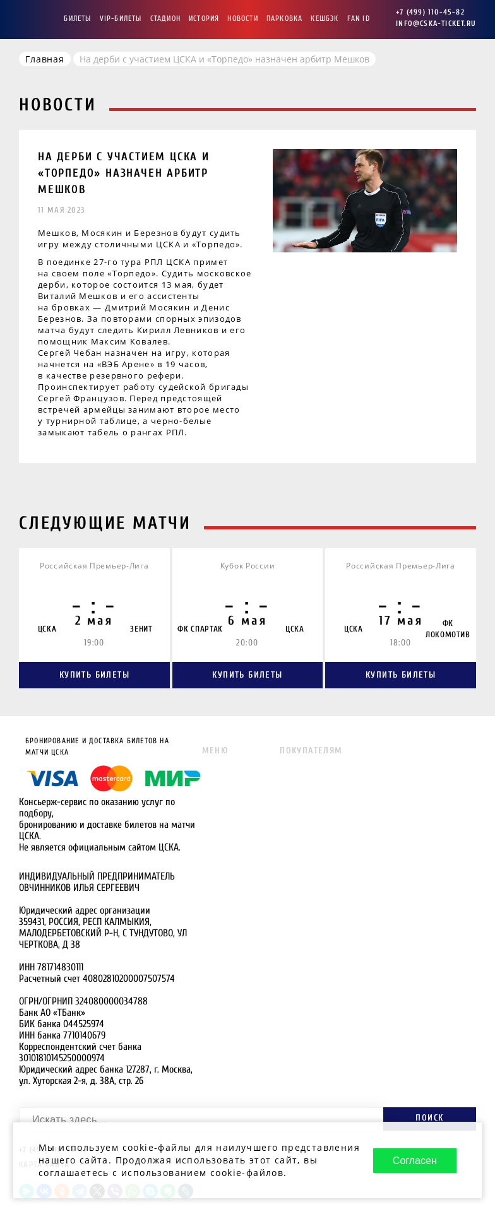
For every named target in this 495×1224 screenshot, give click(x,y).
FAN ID (358, 18)
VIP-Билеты (121, 18)
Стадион (165, 18)
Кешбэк (324, 18)
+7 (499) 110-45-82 (430, 12)
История (204, 18)
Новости (242, 18)
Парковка (284, 18)
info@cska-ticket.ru (436, 23)
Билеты (77, 18)
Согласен (415, 1160)
